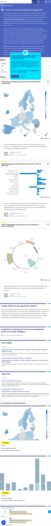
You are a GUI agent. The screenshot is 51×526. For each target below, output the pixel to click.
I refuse (22, 76)
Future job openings (6, 498)
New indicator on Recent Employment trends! (15, 391)
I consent (15, 76)
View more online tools (38, 1)
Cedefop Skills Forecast (15, 152)
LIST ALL (4, 346)
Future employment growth (8, 448)
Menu (42, 1)
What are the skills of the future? (12, 381)
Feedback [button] (49, 511)
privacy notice (22, 72)
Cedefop (12, 153)
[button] (3, 522)
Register (49, 1)
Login (45, 1)
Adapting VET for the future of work (12, 389)
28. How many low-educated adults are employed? (17, 358)
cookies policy (35, 70)
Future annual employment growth (18, 155)
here (41, 317)
